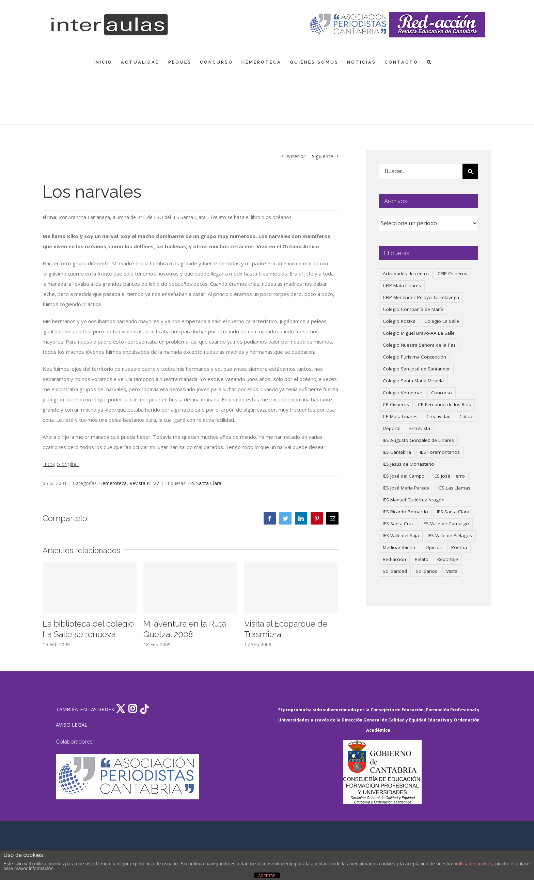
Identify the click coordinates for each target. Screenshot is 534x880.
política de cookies (473, 863)
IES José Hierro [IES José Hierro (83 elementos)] (449, 476)
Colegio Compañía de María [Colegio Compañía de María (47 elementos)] (413, 309)
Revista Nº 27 (144, 483)
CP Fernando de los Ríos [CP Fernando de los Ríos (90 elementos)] (444, 404)
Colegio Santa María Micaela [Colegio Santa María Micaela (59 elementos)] (413, 381)
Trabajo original (61, 464)
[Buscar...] (420, 171)
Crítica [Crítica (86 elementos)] (465, 416)
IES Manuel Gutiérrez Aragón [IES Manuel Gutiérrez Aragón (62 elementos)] (413, 500)
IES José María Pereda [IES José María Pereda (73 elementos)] (406, 488)
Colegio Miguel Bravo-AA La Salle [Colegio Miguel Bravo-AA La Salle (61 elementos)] (419, 333)
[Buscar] (470, 171)
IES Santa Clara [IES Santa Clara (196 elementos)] (453, 512)
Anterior (295, 156)
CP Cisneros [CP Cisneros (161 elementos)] (396, 404)
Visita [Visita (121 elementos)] (451, 571)
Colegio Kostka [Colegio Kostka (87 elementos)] (399, 321)
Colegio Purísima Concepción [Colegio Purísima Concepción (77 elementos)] (414, 357)
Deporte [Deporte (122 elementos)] (391, 428)
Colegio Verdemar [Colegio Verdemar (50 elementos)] (402, 392)
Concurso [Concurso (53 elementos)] (441, 392)
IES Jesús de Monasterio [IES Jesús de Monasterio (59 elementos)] (408, 464)
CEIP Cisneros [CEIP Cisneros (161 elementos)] (452, 273)
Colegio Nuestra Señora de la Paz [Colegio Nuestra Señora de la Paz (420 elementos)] (419, 345)
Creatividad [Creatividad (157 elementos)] (438, 416)
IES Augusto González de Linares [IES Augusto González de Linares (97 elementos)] (418, 440)
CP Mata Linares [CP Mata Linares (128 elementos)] (400, 416)
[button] (429, 62)
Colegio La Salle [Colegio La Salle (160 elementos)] (441, 321)
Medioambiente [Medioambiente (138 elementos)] (400, 547)
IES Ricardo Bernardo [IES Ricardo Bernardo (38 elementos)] (405, 512)
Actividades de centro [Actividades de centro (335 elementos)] (406, 273)
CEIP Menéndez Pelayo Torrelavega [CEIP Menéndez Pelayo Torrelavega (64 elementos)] (421, 297)
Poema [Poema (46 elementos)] (459, 547)
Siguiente (322, 156)
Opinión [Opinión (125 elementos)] (433, 547)
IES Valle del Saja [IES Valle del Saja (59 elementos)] (401, 535)
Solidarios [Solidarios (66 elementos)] (426, 571)
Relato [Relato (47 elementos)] (421, 559)
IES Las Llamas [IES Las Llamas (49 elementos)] (454, 488)
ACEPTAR (267, 876)
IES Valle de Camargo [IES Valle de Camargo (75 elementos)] (446, 523)
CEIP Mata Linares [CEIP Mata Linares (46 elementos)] (402, 285)
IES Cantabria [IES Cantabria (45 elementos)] (397, 452)
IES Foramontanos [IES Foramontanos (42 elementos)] (440, 452)
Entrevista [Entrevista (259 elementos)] (419, 428)
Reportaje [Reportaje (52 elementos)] (447, 559)
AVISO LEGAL (71, 724)
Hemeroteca (113, 483)
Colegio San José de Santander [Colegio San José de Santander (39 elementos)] (416, 369)
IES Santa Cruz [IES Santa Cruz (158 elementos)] (398, 523)
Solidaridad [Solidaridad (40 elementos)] (395, 571)
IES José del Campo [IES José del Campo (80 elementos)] (404, 476)
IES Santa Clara (204, 483)
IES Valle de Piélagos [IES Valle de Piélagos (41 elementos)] (450, 535)
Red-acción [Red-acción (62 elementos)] (394, 559)
